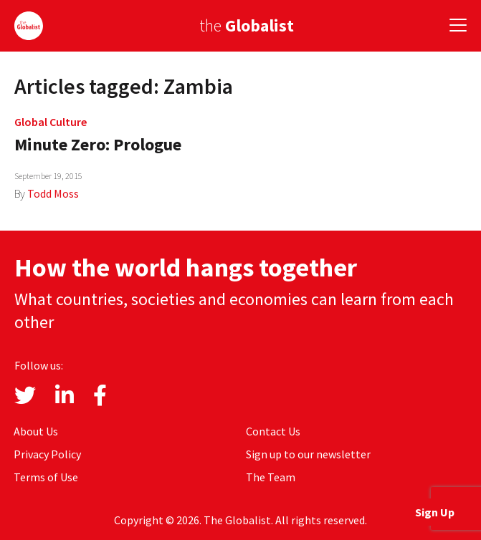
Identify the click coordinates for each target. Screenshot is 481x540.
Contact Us (273, 431)
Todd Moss (53, 193)
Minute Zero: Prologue (97, 144)
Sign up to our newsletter (308, 454)
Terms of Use (46, 477)
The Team (270, 477)
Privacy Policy (47, 454)
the (246, 25)
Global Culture (50, 122)
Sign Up (434, 512)
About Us (36, 431)
